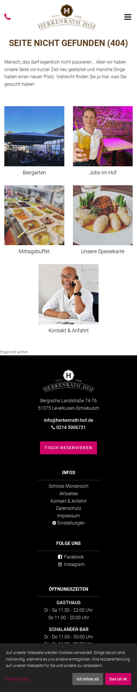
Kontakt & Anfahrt (68, 501)
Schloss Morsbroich (68, 486)
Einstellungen (68, 523)
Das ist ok (118, 679)
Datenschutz (68, 508)
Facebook (70, 557)
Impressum (68, 515)
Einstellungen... (19, 679)
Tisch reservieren (68, 447)
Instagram (71, 564)
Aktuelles (68, 493)
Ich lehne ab (88, 679)
